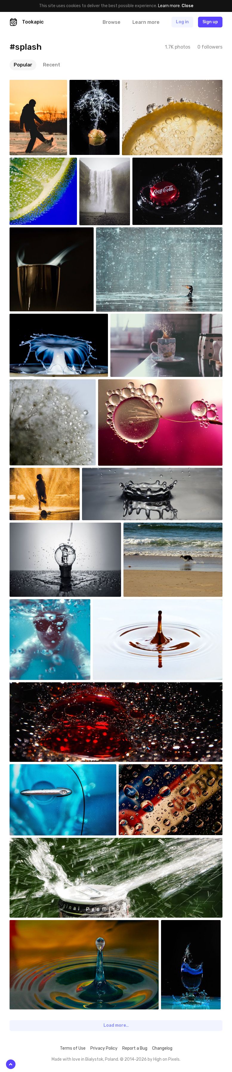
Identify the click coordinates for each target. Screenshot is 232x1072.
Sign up (210, 21)
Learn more (169, 5)
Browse (111, 22)
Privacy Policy (103, 1048)
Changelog (162, 1048)
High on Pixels (166, 1059)
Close (187, 5)
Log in (182, 21)
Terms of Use (73, 1048)
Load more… (116, 1025)
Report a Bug (134, 1048)
